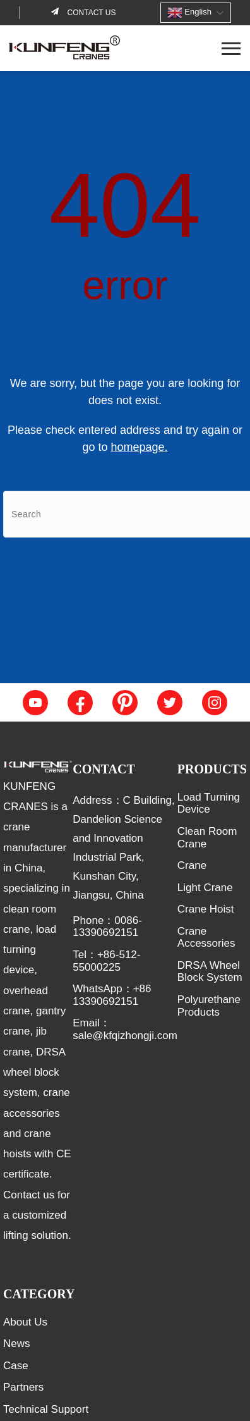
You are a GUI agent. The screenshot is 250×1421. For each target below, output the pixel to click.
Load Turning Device (208, 803)
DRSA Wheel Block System (209, 971)
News (16, 1344)
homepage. (138, 447)
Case (15, 1366)
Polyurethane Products (209, 1005)
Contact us (90, 12)
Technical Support (45, 1409)
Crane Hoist (205, 909)
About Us (25, 1322)
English (189, 12)
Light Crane (205, 888)
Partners (23, 1387)
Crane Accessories (206, 937)
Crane (191, 865)
